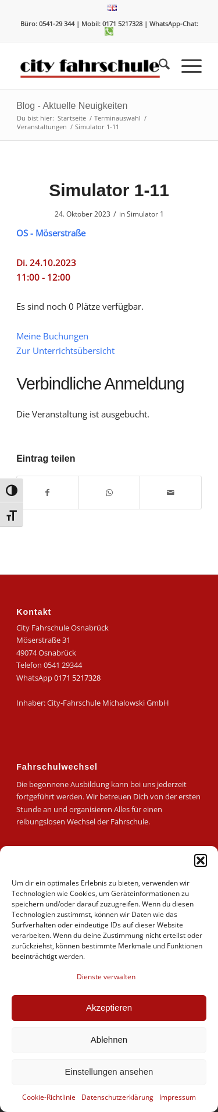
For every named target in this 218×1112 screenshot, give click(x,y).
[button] (200, 860)
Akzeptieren (109, 1007)
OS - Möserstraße (50, 233)
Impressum (177, 1097)
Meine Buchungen (52, 336)
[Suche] (158, 66)
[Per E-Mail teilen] (170, 492)
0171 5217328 (77, 677)
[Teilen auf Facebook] (47, 492)
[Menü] (186, 66)
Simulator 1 (145, 214)
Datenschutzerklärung (117, 1097)
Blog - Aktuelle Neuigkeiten (71, 106)
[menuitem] (112, 8)
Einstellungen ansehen (109, 1071)
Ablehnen (109, 1039)
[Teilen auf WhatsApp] (109, 492)
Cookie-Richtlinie (49, 1097)
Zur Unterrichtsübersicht (65, 350)
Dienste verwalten (106, 977)
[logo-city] (90, 66)
